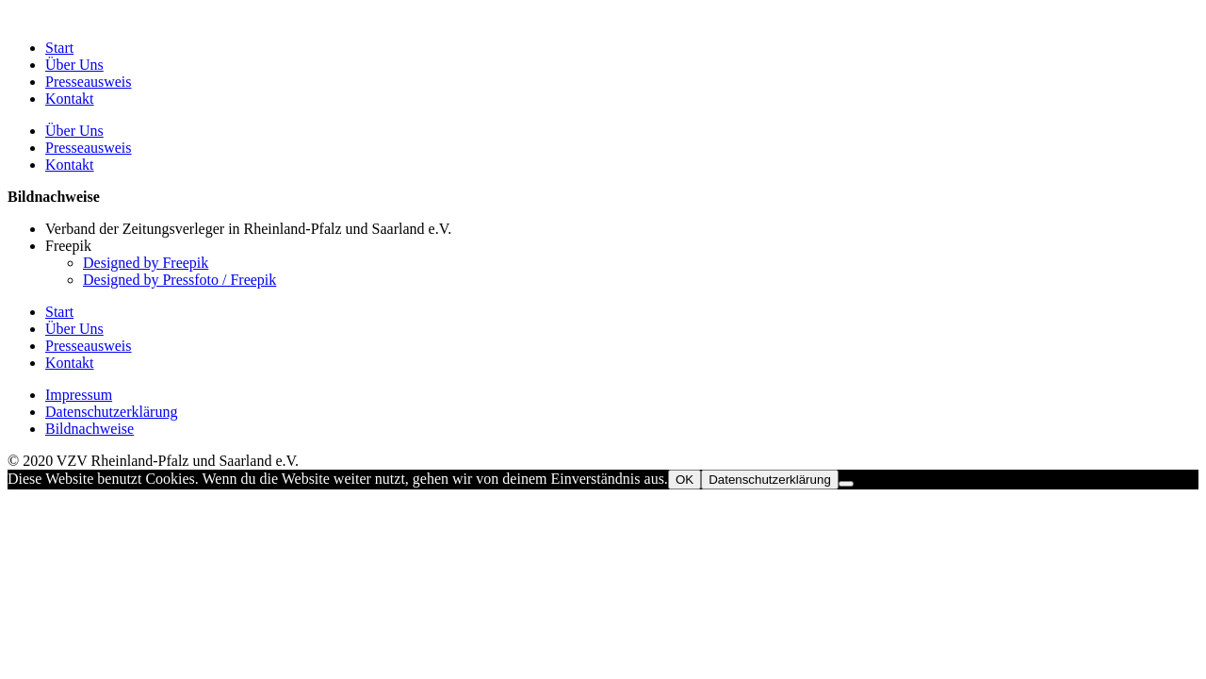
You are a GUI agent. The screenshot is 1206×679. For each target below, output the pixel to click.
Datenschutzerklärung (111, 412)
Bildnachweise (89, 429)
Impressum (78, 395)
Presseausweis (88, 82)
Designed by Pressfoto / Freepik (179, 280)
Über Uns (74, 65)
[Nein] (846, 484)
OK (684, 479)
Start (59, 48)
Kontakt (69, 99)
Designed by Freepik (145, 263)
